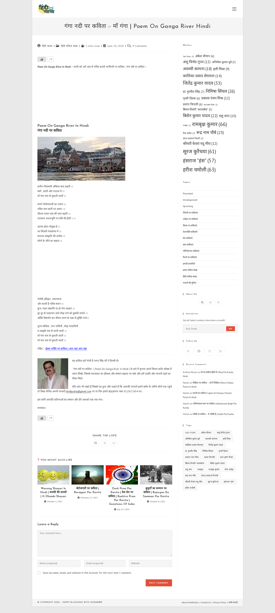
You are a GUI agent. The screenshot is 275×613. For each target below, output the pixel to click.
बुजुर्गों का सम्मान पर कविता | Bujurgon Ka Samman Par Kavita (156, 492)
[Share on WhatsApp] (113, 443)
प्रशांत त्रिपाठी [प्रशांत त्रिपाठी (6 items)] (192, 104)
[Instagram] (210, 302)
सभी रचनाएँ (233, 602)
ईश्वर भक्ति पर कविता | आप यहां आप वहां (66, 348)
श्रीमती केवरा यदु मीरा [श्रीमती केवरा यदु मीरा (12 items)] (200, 143)
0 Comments (140, 46)
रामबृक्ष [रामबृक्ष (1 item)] (187, 125)
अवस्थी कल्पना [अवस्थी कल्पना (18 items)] (197, 68)
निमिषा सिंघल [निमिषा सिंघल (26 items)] (220, 91)
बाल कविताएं (188, 244)
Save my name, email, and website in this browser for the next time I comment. (87, 572)
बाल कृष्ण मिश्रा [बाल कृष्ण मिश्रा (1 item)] (211, 104)
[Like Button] (41, 59)
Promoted (188, 193)
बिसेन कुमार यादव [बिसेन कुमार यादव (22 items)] (200, 115)
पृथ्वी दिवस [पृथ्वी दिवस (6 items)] (191, 98)
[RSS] (220, 351)
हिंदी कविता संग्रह (69, 46)
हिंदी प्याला (47, 46)
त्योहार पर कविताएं (190, 219)
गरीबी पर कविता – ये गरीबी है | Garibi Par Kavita (213, 414)
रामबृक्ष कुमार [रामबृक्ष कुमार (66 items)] (209, 124)
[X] (218, 302)
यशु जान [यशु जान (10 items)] (227, 116)
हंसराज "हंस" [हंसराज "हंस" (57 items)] (199, 160)
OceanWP (96, 602)
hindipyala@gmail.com (78, 391)
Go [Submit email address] (230, 328)
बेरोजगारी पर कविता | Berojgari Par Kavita (87, 490)
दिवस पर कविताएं (190, 225)
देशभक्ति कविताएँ (190, 231)
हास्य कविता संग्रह (190, 270)
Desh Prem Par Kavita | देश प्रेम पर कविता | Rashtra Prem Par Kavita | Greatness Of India (121, 496)
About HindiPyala (190, 602)
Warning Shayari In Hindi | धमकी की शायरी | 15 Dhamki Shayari (53, 492)
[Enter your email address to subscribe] (210, 328)
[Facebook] (202, 302)
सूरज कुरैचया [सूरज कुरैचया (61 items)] (199, 151)
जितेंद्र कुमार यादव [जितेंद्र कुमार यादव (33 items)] (202, 83)
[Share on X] (104, 443)
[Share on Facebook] (95, 443)
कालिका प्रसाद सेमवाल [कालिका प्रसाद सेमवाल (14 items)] (202, 75)
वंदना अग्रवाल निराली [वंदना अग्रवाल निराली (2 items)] (193, 138)
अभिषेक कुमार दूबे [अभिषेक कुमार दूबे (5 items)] (224, 62)
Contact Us (205, 602)
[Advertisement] (104, 97)
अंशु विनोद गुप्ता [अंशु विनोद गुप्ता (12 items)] (197, 62)
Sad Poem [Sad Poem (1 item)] (188, 56)
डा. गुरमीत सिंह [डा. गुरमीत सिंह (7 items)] (193, 91)
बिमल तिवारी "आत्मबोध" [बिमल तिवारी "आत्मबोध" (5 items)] (197, 109)
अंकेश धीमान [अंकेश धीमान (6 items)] (204, 56)
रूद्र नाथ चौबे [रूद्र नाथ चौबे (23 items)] (210, 132)
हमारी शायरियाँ (189, 263)
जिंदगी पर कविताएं (190, 212)
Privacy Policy (219, 602)
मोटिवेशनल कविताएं (191, 250)
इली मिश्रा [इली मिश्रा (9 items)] (221, 69)
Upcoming (188, 206)
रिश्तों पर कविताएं (190, 257)
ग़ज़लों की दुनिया (189, 282)
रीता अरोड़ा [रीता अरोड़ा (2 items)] (189, 133)
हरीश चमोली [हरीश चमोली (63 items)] (199, 169)
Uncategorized (190, 199)
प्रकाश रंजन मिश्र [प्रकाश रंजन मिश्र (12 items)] (215, 98)
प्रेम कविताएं (188, 238)
